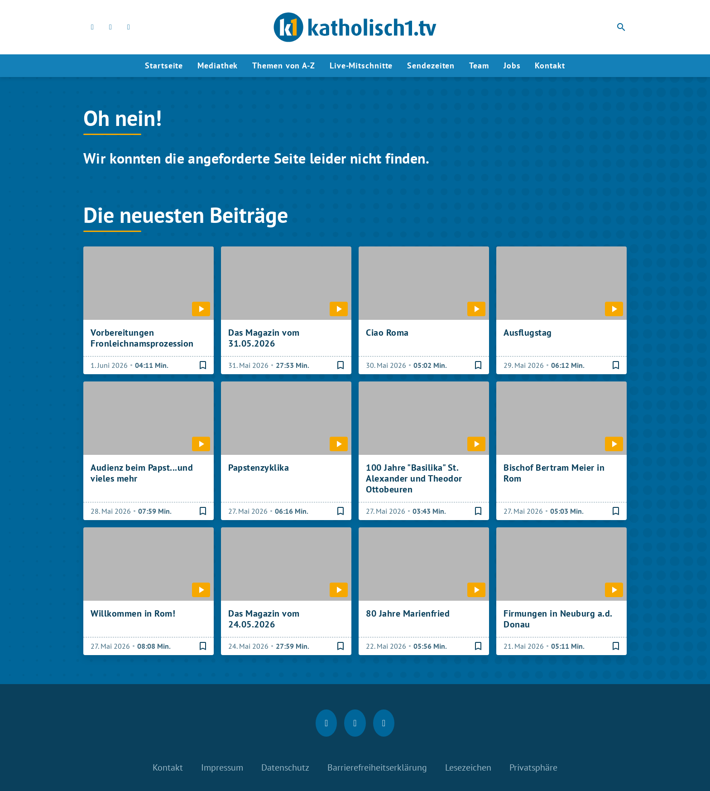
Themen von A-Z (283, 65)
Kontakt (550, 65)
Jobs (512, 65)
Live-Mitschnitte (361, 65)
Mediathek (217, 65)
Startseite (164, 65)
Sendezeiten (431, 65)
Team (479, 65)
